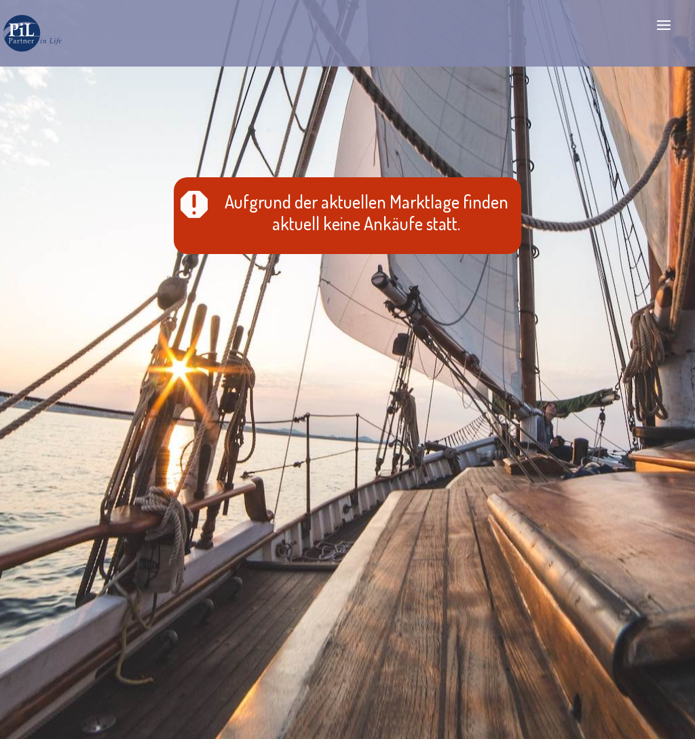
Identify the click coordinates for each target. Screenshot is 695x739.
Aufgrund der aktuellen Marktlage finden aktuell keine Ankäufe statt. (366, 212)
